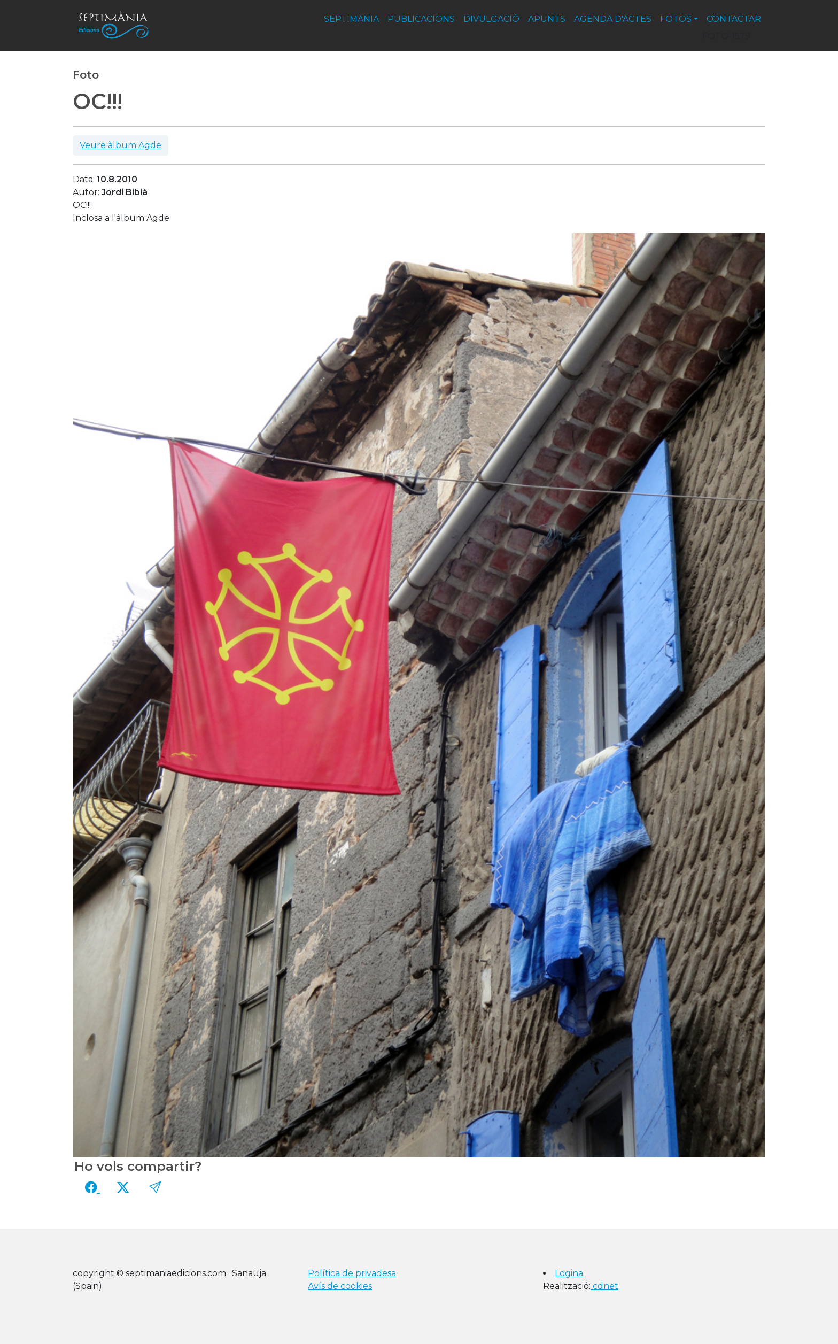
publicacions (421, 19)
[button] (155, 1187)
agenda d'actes (612, 19)
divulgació (491, 19)
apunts (546, 19)
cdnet (604, 1286)
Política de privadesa (352, 1273)
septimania (351, 19)
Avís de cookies (340, 1286)
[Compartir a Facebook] (92, 1187)
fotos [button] (676, 19)
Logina (569, 1273)
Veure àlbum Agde (120, 145)
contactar (734, 19)
